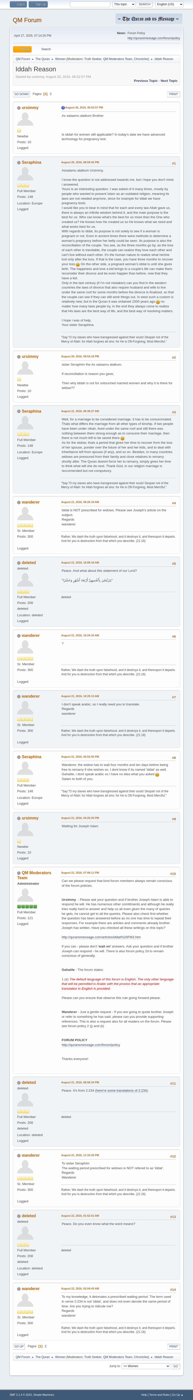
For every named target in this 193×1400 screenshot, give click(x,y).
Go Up (18, 1346)
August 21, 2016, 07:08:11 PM (80, 872)
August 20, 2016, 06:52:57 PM (84, 107)
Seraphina (31, 162)
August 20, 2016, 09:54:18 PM (80, 356)
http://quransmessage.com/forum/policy (153, 38)
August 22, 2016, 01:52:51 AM (80, 1215)
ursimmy (30, 107)
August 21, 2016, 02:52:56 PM (80, 756)
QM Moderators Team (117, 59)
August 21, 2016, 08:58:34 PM (80, 1082)
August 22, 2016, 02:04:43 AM (80, 1288)
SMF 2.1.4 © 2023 (21, 1394)
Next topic (169, 81)
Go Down (21, 94)
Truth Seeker (93, 59)
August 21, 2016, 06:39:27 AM (80, 411)
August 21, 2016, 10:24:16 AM (80, 635)
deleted (29, 563)
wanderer (31, 502)
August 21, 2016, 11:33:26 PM (80, 1155)
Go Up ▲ (177, 1394)
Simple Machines (43, 1394)
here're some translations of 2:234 (121, 1090)
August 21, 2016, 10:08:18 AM (80, 562)
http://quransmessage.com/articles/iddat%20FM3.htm (101, 937)
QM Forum (27, 20)
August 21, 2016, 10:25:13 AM (80, 696)
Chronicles (141, 59)
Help (144, 1394)
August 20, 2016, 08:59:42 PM (80, 162)
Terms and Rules (159, 1394)
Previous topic (146, 81)
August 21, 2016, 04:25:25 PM (80, 817)
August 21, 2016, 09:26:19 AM (80, 501)
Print (173, 94)
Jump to (114, 1366)
